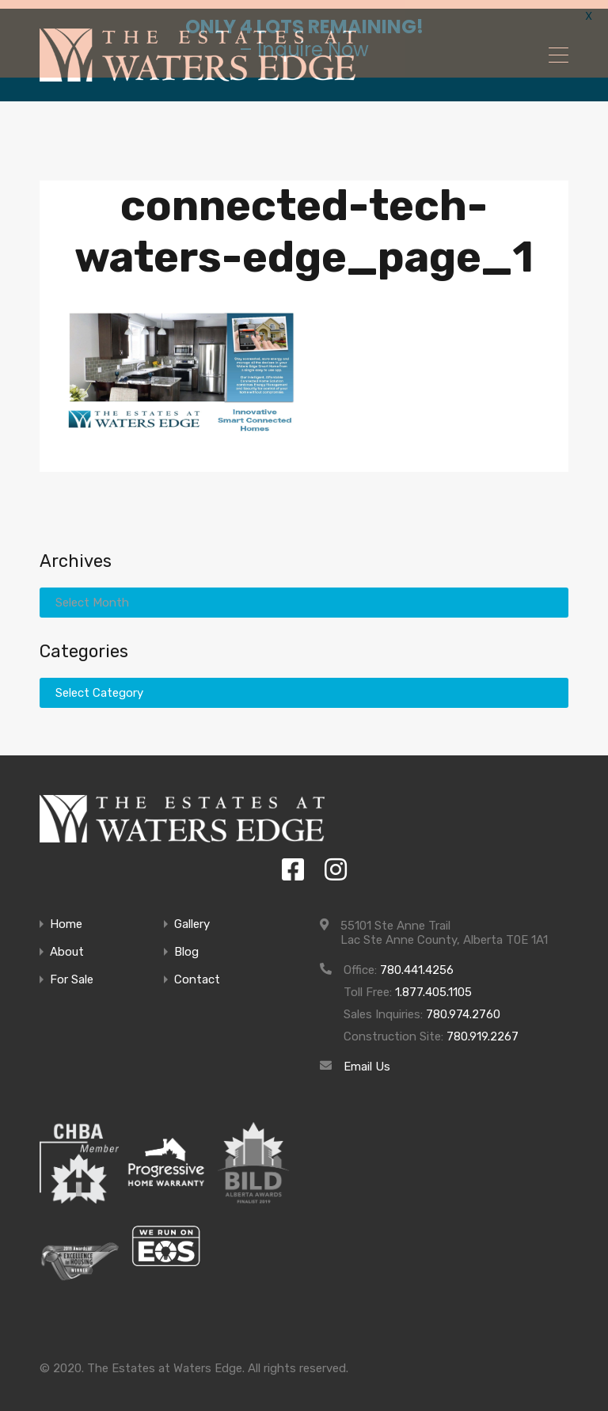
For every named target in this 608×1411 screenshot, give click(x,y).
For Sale (71, 972)
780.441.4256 (417, 962)
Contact (197, 972)
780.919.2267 (482, 1028)
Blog (186, 944)
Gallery (192, 916)
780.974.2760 (463, 1006)
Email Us (367, 1059)
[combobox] (304, 685)
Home (66, 916)
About (67, 944)
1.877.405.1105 (433, 984)
